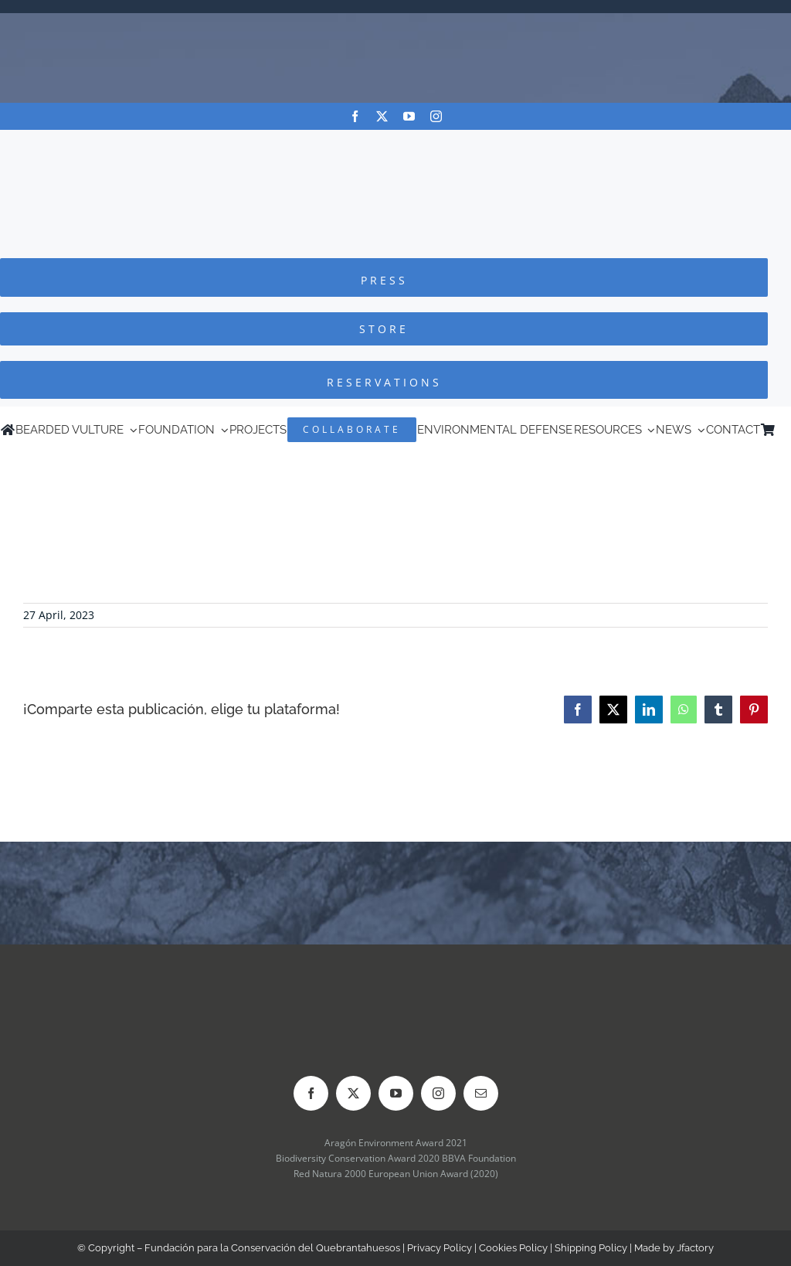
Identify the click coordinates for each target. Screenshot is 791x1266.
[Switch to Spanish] (783, 430)
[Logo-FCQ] (395, 144)
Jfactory (695, 1248)
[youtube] (409, 116)
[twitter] (382, 116)
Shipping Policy (591, 1248)
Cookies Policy (513, 1248)
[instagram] (436, 116)
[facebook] (355, 116)
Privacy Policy (439, 1248)
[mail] (480, 1093)
